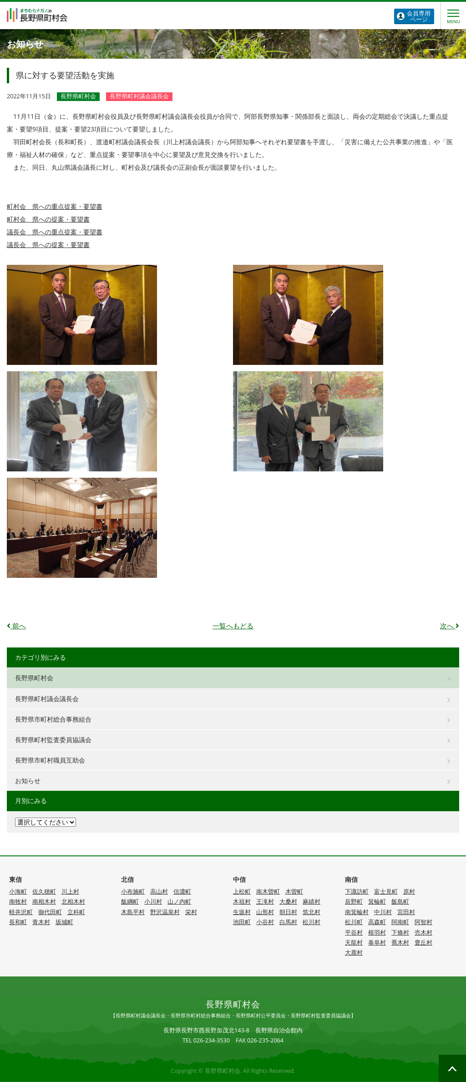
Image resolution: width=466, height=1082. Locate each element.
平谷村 (354, 932)
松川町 (354, 922)
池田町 (242, 922)
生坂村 (242, 912)
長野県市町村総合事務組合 (53, 719)
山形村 (265, 912)
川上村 (70, 891)
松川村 (311, 922)
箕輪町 (377, 901)
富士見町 (386, 891)
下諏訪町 (357, 891)
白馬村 (288, 922)
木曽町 (294, 891)
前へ (16, 625)
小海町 (18, 891)
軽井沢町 (21, 912)
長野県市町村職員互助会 (50, 760)
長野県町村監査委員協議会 (53, 739)
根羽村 (377, 932)
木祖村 (242, 901)
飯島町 (400, 901)
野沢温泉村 (165, 912)
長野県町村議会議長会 (47, 698)
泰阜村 (377, 942)
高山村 (159, 891)
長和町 (18, 922)
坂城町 (64, 922)
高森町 (377, 922)
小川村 (153, 901)
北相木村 (73, 901)
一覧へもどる (233, 625)
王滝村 (265, 901)
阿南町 (400, 922)
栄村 (191, 912)
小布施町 (133, 891)
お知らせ (28, 780)
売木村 (423, 932)
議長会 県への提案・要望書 (48, 244)
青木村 (41, 922)
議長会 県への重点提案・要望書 (54, 232)
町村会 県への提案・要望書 (48, 219)
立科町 (76, 912)
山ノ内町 (179, 901)
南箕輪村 (357, 912)
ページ (419, 16)
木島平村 (133, 912)
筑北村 (311, 912)
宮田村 (406, 912)
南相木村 (44, 901)
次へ (449, 625)
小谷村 (265, 922)
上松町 (242, 891)
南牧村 (18, 901)
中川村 (383, 912)
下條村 (400, 932)
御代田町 (50, 912)
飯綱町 (130, 901)
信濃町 (182, 891)
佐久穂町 (44, 891)
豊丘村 (423, 942)
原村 (409, 891)
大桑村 (288, 901)
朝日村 (288, 912)
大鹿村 (354, 952)
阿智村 (423, 922)
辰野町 (354, 901)
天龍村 (354, 942)
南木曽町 (268, 891)
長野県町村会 (34, 677)
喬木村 (400, 942)
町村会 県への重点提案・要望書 (54, 206)
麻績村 (311, 901)
